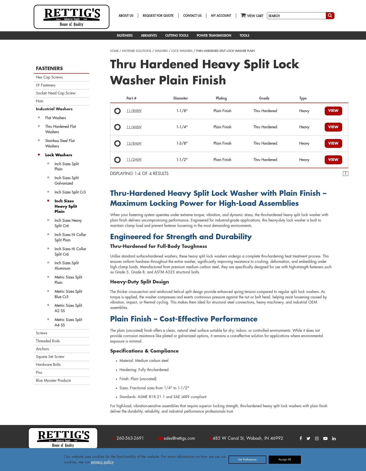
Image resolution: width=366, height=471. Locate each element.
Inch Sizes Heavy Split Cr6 (68, 223)
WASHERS (161, 51)
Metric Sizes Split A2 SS (68, 308)
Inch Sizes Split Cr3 (70, 192)
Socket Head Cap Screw (55, 93)
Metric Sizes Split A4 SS (68, 322)
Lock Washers (58, 155)
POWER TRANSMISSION (214, 35)
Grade (265, 98)
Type (304, 98)
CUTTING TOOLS (176, 35)
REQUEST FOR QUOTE (158, 15)
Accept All (284, 459)
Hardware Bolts (48, 365)
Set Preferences (247, 459)
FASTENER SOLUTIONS (136, 51)
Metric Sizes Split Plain (68, 280)
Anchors (42, 349)
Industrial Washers (54, 109)
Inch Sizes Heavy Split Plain (66, 206)
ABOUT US (126, 15)
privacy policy (102, 462)
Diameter (181, 98)
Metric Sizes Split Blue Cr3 (68, 294)
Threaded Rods (48, 341)
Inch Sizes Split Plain (67, 166)
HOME (114, 51)
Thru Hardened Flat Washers (60, 129)
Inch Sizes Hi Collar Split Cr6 (70, 251)
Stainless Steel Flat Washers (60, 143)
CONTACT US (192, 15)
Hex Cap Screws (49, 77)
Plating (222, 98)
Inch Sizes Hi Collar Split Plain (70, 237)
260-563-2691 (130, 438)
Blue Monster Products (53, 380)
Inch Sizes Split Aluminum (67, 265)
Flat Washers (55, 118)
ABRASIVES (149, 35)
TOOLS (244, 35)
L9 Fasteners (45, 85)
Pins (39, 373)
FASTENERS (125, 35)
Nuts (39, 101)
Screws (41, 333)
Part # (133, 98)
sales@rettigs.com (179, 438)
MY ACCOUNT (221, 15)
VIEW (333, 111)
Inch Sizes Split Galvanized (67, 180)
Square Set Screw (50, 357)
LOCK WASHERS (182, 51)
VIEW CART (252, 15)
